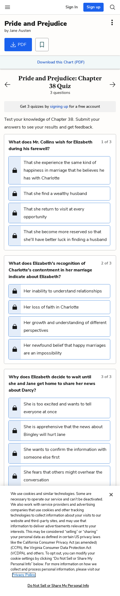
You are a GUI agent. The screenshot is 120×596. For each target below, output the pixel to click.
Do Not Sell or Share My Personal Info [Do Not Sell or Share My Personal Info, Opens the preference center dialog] (58, 585)
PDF (18, 44)
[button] (59, 170)
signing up (59, 106)
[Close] (111, 495)
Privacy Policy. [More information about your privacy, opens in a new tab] (24, 574)
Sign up (93, 7)
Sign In (72, 7)
